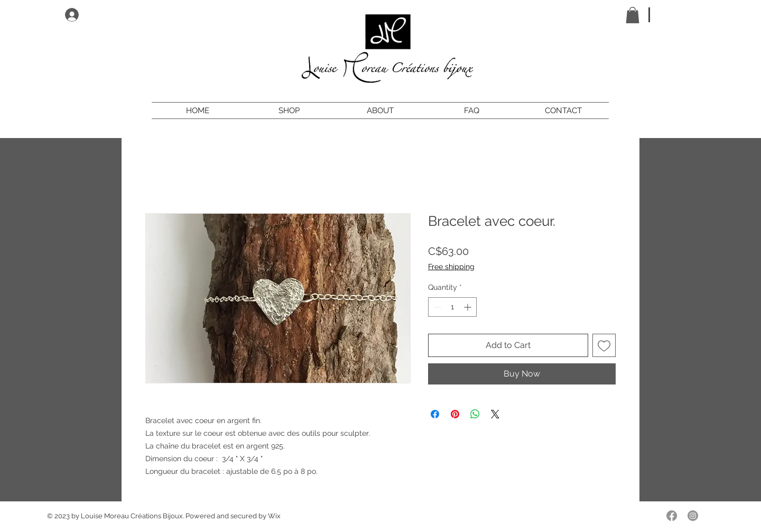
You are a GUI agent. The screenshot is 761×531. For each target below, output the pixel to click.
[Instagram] (693, 515)
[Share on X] (495, 414)
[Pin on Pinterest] (455, 414)
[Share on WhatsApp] (475, 414)
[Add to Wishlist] (604, 345)
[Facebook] (671, 515)
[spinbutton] (452, 307)
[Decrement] (436, 307)
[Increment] (468, 307)
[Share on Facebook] (435, 414)
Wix (274, 516)
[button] (632, 15)
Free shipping (451, 266)
